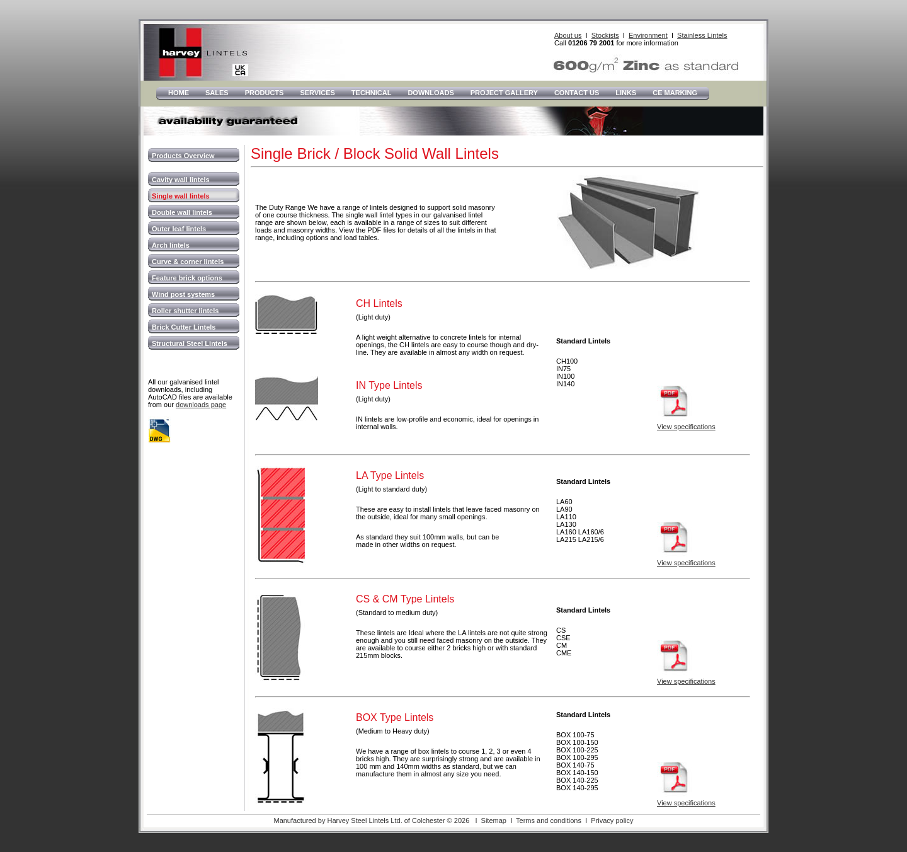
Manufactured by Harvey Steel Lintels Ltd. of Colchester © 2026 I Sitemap (389, 820)
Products (264, 92)
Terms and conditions (548, 820)
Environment (648, 35)
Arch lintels (171, 245)
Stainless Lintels (702, 35)
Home (178, 92)
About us (567, 35)
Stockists (605, 35)
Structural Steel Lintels (189, 343)
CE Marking (675, 92)
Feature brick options (187, 278)
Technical (371, 92)
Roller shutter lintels (185, 310)
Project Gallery (504, 92)
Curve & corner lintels (188, 261)
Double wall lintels (182, 212)
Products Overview (183, 155)
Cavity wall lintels (181, 179)
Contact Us (576, 92)
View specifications (686, 426)
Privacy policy (612, 820)
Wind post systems (183, 294)
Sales (217, 92)
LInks (625, 92)
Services (317, 92)
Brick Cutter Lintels (183, 327)
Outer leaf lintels (179, 229)
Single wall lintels (181, 196)
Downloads (431, 92)
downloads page (201, 404)
